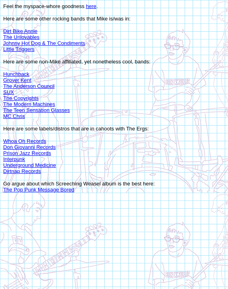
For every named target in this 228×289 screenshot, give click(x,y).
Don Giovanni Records (29, 147)
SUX (8, 92)
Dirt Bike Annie (20, 31)
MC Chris (14, 116)
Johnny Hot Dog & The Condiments (44, 43)
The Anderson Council (29, 86)
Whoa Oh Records (24, 141)
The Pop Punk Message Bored (38, 190)
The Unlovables (21, 37)
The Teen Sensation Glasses (36, 110)
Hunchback (16, 74)
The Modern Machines (29, 104)
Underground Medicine (29, 165)
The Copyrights (21, 98)
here (91, 6)
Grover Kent (17, 80)
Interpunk (14, 159)
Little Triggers (19, 49)
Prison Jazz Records (27, 153)
